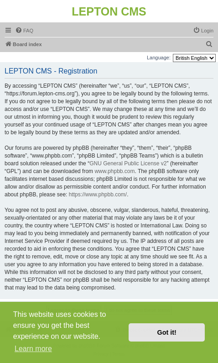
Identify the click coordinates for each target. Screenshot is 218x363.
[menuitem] (24, 30)
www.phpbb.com (114, 171)
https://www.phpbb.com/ (98, 194)
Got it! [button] (166, 332)
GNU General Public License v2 (127, 163)
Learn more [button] (33, 348)
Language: (159, 57)
